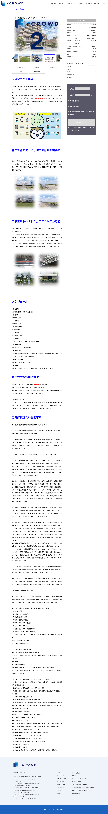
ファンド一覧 (68, 3)
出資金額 (71, 95)
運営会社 (90, 3)
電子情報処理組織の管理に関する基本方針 (83, 788)
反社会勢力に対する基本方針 (79, 785)
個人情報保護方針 (77, 782)
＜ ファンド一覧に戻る (19, 9)
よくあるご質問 (83, 3)
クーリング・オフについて (79, 779)
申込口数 (71, 89)
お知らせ (75, 3)
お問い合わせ (97, 3)
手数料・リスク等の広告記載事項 (81, 790)
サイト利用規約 (76, 773)
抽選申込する (81, 122)
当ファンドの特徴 (51, 3)
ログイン (104, 3)
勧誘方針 (74, 776)
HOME (58, 773)
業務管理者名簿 (76, 793)
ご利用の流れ (60, 3)
